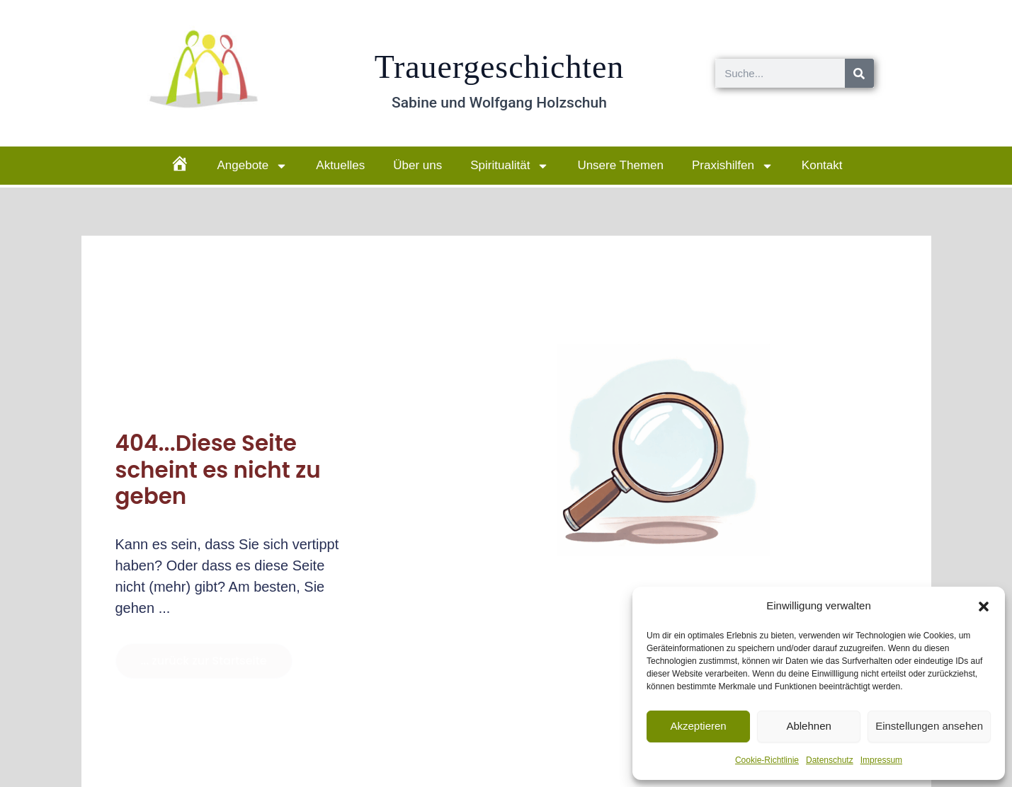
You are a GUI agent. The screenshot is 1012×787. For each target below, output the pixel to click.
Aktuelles (340, 165)
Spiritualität (509, 166)
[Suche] (859, 73)
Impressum (881, 760)
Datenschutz (829, 760)
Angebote (252, 166)
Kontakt (822, 165)
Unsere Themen (620, 165)
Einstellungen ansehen (929, 726)
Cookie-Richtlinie (767, 760)
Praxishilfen (732, 166)
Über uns (417, 165)
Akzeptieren (698, 726)
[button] (984, 606)
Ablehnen (808, 726)
